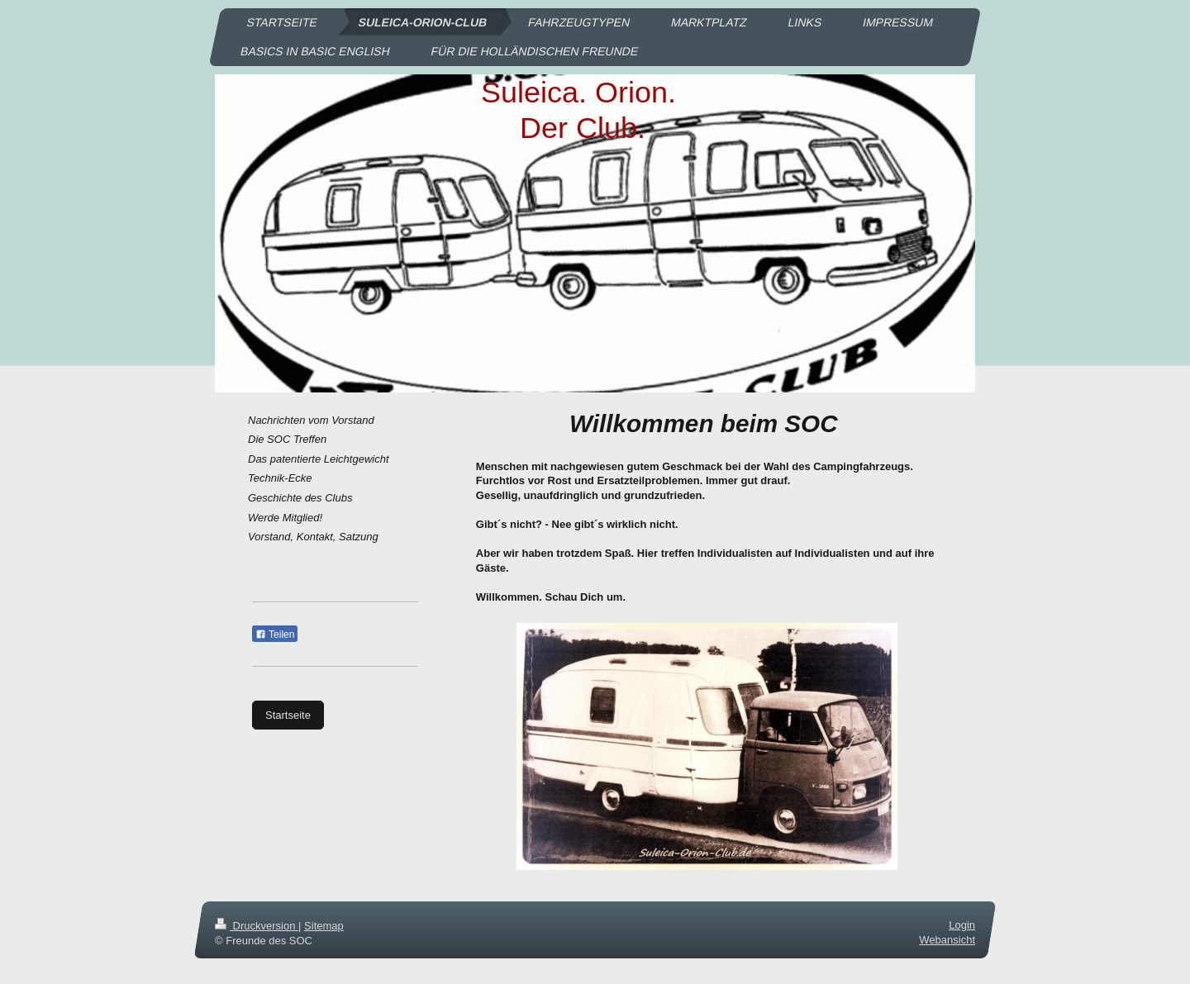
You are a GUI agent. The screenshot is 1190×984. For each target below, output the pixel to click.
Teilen (274, 634)
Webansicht (947, 940)
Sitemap (324, 926)
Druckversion (256, 926)
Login (962, 925)
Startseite (288, 715)
